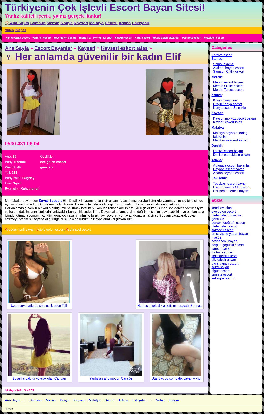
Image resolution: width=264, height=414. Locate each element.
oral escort (143, 37)
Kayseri (81, 23)
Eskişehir (140, 23)
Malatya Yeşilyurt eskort (230, 140)
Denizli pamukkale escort (231, 154)
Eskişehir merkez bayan (230, 191)
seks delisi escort (224, 256)
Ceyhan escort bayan (228, 169)
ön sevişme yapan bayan (230, 234)
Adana (125, 23)
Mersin (53, 23)
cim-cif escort (42, 37)
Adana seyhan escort (228, 173)
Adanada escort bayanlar (231, 165)
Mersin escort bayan (228, 82)
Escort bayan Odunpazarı (232, 187)
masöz (216, 237)
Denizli (111, 23)
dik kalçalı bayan (224, 259)
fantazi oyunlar (222, 252)
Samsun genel (223, 64)
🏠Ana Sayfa (17, 23)
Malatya (96, 23)
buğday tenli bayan (20, 229)
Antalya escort (222, 55)
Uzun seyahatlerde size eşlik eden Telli (39, 305)
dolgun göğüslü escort (228, 245)
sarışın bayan (221, 248)
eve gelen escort (65, 37)
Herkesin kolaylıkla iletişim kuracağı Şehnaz (169, 305)
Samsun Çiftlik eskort (228, 71)
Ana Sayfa (17, 48)
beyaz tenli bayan (224, 241)
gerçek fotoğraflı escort (228, 222)
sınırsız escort (192, 37)
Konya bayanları (225, 100)
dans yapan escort (225, 263)
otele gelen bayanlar (166, 37)
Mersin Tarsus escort (228, 89)
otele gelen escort (51, 229)
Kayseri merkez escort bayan (234, 118)
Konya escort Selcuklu (229, 108)
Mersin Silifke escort (228, 86)
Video (9, 30)
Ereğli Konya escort (227, 104)
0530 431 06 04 (22, 143)
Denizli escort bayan (228, 151)
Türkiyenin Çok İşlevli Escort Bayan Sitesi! (105, 7)
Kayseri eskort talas (124, 48)
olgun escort (124, 37)
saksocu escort (223, 230)
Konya (66, 23)
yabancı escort (215, 37)
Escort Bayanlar (53, 48)
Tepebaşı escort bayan (229, 183)
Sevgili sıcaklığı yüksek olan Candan (39, 378)
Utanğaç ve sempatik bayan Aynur (177, 378)
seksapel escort (79, 229)
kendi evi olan (103, 37)
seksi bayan (220, 267)
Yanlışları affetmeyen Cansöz (111, 378)
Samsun (38, 23)
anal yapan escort (18, 37)
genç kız (85, 37)
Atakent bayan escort (228, 68)
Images (20, 30)
